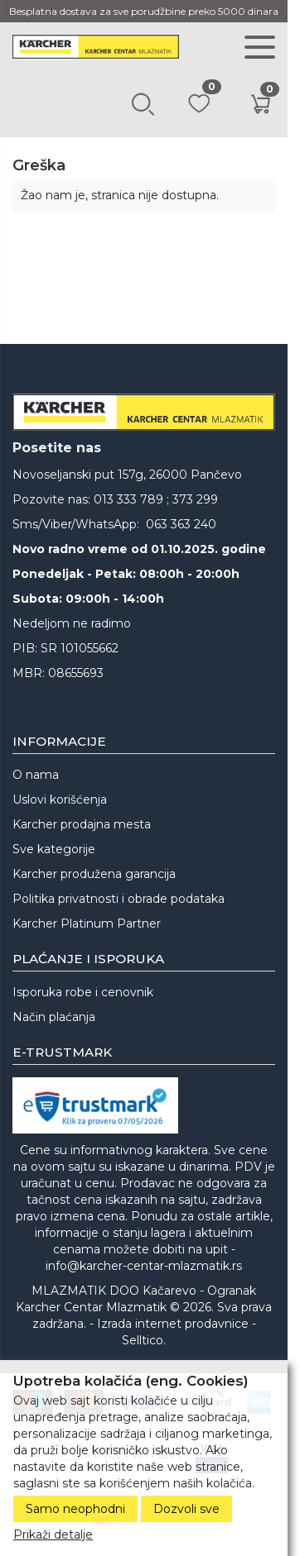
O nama (35, 774)
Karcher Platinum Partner (86, 923)
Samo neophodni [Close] (75, 1508)
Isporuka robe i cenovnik (82, 992)
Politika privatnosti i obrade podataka (118, 898)
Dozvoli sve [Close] (186, 1508)
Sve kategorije (53, 849)
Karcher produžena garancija (94, 873)
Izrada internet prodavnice (173, 1323)
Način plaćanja (53, 1016)
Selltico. (144, 1340)
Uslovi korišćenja (59, 799)
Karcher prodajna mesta (81, 824)
